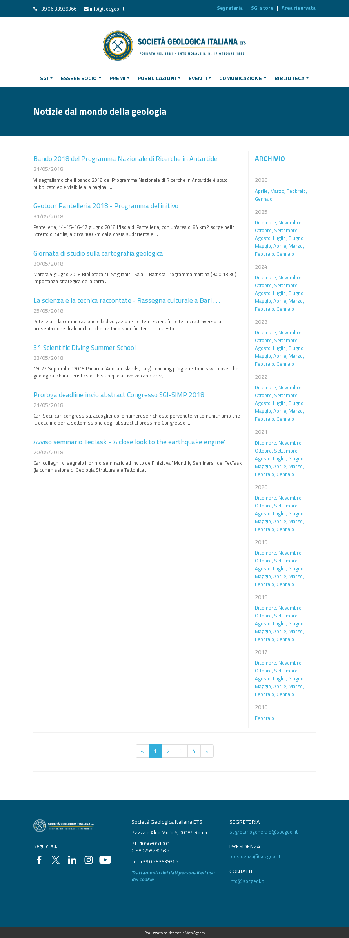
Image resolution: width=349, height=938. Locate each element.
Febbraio (264, 718)
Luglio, (280, 238)
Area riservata (299, 8)
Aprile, (262, 191)
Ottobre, (264, 230)
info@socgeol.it (107, 9)
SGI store (262, 8)
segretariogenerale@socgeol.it (263, 831)
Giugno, (296, 238)
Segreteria (230, 8)
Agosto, (263, 238)
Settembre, (286, 230)
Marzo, (277, 191)
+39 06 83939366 (57, 9)
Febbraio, (297, 191)
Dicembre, (266, 222)
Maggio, (263, 246)
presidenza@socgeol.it (254, 856)
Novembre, (290, 222)
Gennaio (264, 199)
